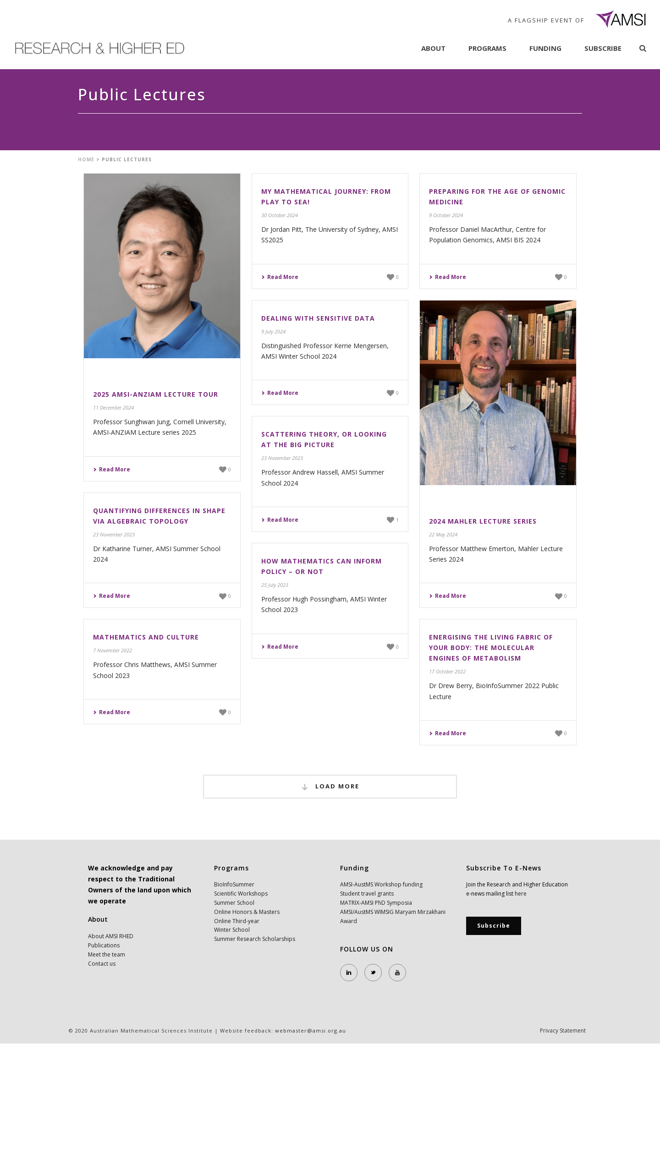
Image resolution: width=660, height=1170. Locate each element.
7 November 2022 (112, 650)
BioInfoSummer (234, 884)
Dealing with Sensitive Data (318, 318)
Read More (111, 469)
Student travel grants (367, 893)
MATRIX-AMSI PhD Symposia (376, 903)
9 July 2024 (273, 331)
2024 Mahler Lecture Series (483, 521)
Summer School (234, 903)
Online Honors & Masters (247, 912)
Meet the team (106, 954)
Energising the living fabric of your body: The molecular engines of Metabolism (491, 647)
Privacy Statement (563, 1030)
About (433, 48)
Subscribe (603, 48)
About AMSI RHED (110, 936)
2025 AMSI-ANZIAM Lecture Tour (155, 394)
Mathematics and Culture (146, 637)
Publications (104, 945)
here (521, 893)
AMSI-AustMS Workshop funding (381, 884)
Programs (487, 48)
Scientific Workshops (241, 893)
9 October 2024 (446, 215)
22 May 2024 (443, 534)
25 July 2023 (274, 584)
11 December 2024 (113, 407)
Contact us (102, 964)
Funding (545, 48)
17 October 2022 (447, 671)
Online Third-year (236, 921)
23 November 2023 (282, 457)
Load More (330, 787)
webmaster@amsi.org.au (310, 1030)
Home (86, 159)
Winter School (232, 930)
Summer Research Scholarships (254, 939)
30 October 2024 (279, 215)
